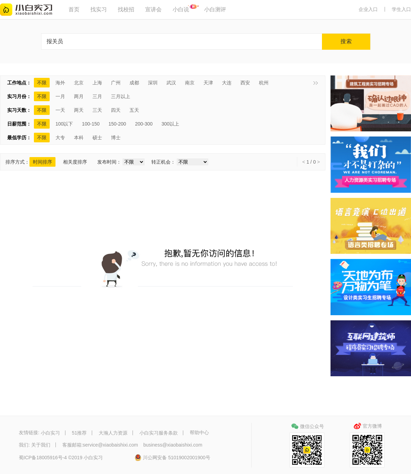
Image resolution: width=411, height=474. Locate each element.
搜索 (346, 41)
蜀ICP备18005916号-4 (43, 458)
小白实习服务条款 (158, 432)
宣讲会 (153, 9)
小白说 (181, 9)
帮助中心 (199, 433)
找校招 (126, 9)
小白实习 (50, 432)
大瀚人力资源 (113, 432)
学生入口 (401, 9)
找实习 (98, 9)
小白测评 (215, 9)
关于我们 (40, 444)
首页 (73, 9)
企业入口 (368, 9)
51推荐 (79, 432)
